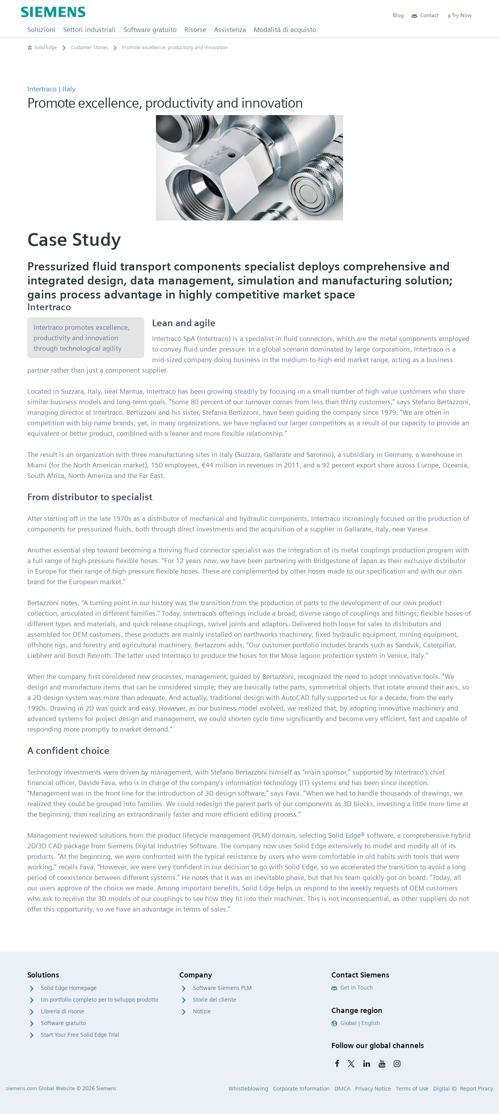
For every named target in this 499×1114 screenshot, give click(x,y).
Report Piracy (476, 1088)
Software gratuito (63, 1023)
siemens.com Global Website (40, 1088)
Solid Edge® (346, 835)
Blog (398, 15)
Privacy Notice (373, 1088)
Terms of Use (412, 1088)
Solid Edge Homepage (69, 987)
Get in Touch (352, 987)
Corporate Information (301, 1088)
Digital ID (445, 1088)
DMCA (342, 1088)
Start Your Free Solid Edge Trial (80, 1034)
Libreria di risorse (62, 1011)
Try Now (459, 15)
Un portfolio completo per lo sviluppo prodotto (99, 999)
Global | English (355, 1023)
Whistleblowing (248, 1088)
